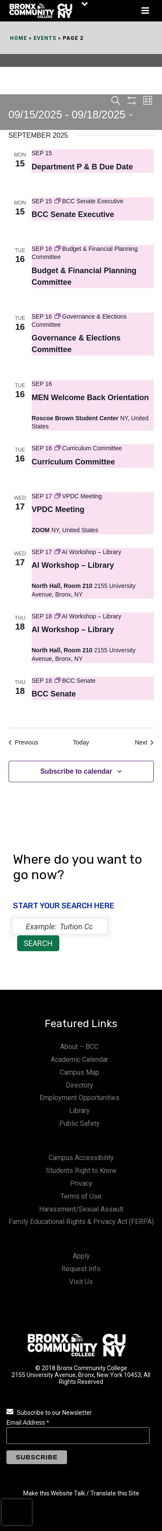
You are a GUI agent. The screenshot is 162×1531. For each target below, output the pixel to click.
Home (18, 38)
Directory (79, 1085)
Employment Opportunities (79, 1098)
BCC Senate (54, 694)
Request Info (81, 1269)
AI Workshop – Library (73, 565)
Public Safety (79, 1123)
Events (45, 38)
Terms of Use (81, 1196)
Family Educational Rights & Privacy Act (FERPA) (81, 1222)
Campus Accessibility (81, 1158)
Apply (81, 1256)
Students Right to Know (81, 1170)
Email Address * (27, 1422)
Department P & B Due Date (82, 167)
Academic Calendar (79, 1059)
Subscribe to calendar (76, 771)
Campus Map (79, 1072)
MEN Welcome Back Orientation (90, 397)
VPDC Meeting (58, 509)
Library (79, 1110)
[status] (60, 926)
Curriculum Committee (73, 462)
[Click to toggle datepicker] (71, 115)
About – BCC (79, 1047)
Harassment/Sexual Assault (81, 1209)
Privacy (81, 1183)
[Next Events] (144, 742)
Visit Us (81, 1282)
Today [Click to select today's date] (81, 742)
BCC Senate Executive (73, 214)
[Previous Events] (23, 742)
